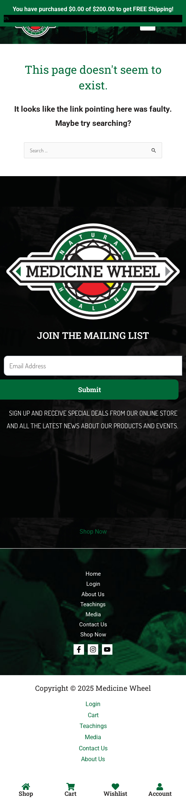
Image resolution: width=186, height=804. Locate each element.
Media (93, 614)
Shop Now (93, 531)
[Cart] (70, 787)
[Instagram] (93, 649)
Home (93, 574)
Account (160, 793)
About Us (93, 594)
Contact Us (93, 624)
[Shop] (26, 787)
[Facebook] (79, 649)
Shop (26, 793)
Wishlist (115, 793)
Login (93, 584)
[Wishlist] (115, 787)
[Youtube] (107, 649)
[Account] (160, 787)
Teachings (93, 604)
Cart (71, 793)
